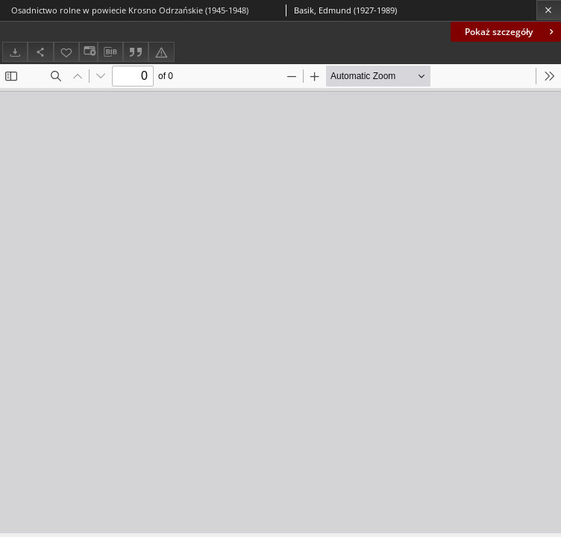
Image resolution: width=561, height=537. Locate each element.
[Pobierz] (15, 52)
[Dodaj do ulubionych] (66, 52)
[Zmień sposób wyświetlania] (88, 52)
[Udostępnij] (40, 52)
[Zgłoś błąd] (161, 52)
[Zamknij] (548, 10)
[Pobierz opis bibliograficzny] (110, 52)
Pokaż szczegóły (511, 31)
